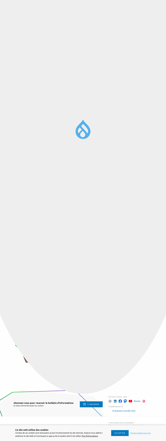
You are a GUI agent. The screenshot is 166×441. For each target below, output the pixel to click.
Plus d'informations (90, 436)
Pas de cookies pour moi (140, 433)
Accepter (120, 433)
